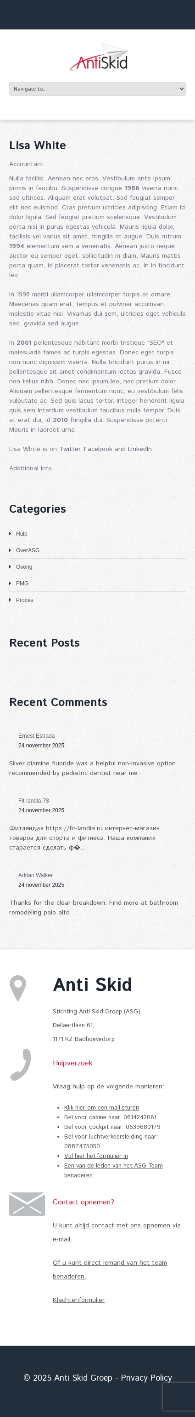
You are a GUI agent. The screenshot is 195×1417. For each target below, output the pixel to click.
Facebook (98, 449)
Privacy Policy (146, 1378)
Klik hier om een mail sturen (101, 1108)
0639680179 (143, 1127)
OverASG (27, 550)
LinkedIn (140, 449)
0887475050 (82, 1146)
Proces (24, 600)
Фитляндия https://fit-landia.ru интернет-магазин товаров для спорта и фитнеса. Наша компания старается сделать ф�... (84, 838)
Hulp (22, 534)
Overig (24, 567)
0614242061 (140, 1117)
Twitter (69, 449)
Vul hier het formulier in (96, 1156)
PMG (22, 583)
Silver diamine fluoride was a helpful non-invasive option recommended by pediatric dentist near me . (92, 768)
